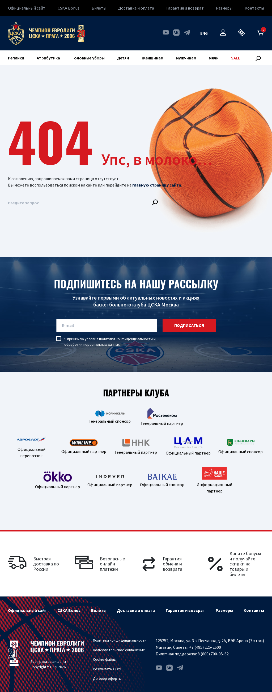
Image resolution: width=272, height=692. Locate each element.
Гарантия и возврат (185, 8)
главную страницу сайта (156, 185)
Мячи (214, 57)
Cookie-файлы (104, 659)
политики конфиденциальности (126, 338)
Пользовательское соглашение (119, 649)
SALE (235, 57)
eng (204, 33)
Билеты (99, 8)
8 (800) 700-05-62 (213, 653)
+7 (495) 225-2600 (205, 647)
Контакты (254, 8)
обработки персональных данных (92, 344)
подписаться (189, 325)
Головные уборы (89, 57)
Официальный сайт (26, 8)
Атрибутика (48, 57)
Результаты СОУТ (107, 669)
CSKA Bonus (68, 8)
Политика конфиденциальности (120, 640)
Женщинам (152, 57)
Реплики (16, 57)
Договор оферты (107, 678)
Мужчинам (186, 57)
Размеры (224, 8)
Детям (123, 57)
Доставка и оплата (136, 8)
